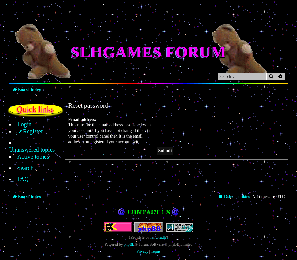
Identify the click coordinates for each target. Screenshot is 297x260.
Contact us (148, 205)
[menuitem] (21, 124)
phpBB (129, 237)
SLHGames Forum (148, 52)
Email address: (82, 119)
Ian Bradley (159, 230)
